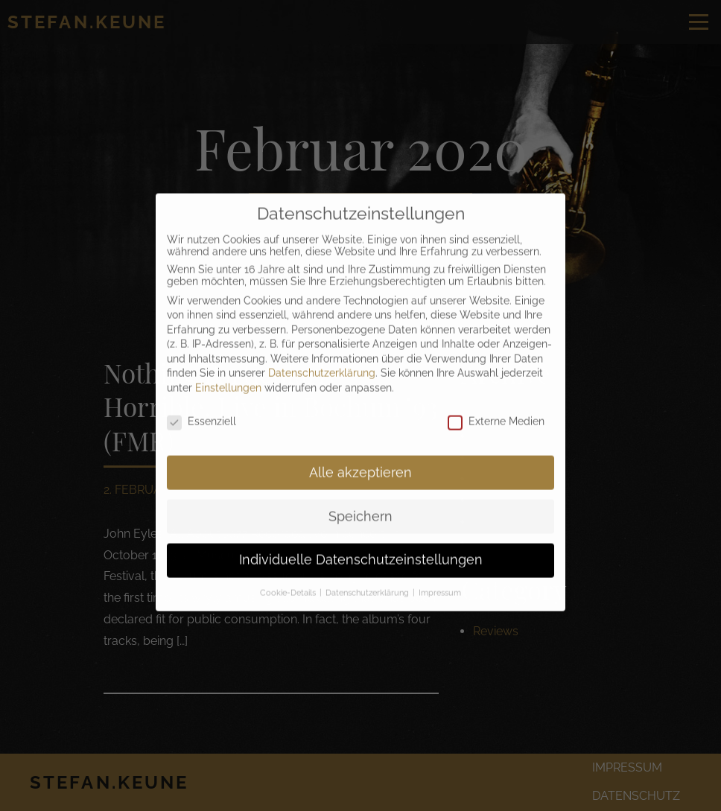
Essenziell (201, 408)
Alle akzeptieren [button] (360, 458)
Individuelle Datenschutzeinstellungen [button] (361, 546)
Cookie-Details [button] (289, 579)
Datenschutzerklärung (321, 360)
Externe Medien (496, 408)
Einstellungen (228, 375)
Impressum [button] (440, 579)
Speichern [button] (360, 502)
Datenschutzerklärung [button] (368, 579)
